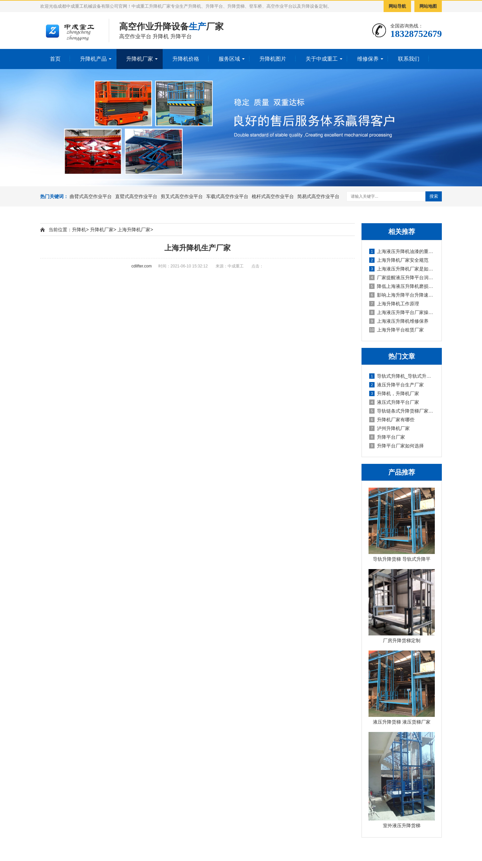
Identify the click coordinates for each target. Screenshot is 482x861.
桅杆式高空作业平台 (273, 196)
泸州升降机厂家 (389, 428)
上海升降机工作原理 (394, 303)
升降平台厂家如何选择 (396, 445)
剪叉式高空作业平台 (182, 196)
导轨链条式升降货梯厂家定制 (402, 411)
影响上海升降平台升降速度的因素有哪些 (402, 295)
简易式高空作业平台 (318, 196)
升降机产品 (93, 59)
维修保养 (368, 59)
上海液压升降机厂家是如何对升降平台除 (402, 268)
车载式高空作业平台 (227, 196)
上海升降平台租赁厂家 (396, 329)
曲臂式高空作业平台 (91, 196)
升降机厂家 (139, 59)
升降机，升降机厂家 (394, 393)
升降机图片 (272, 59)
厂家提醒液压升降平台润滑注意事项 (402, 277)
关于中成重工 (322, 59)
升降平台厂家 (387, 437)
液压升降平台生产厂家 (396, 384)
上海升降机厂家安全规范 (398, 260)
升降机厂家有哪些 (391, 419)
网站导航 (397, 6)
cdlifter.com (142, 266)
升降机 (79, 229)
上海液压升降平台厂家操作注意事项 (402, 312)
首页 (55, 59)
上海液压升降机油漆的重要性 (402, 251)
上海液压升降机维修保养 (398, 321)
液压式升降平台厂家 (394, 402)
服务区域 (229, 59)
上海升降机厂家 (133, 229)
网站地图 (428, 6)
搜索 (433, 196)
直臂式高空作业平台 (136, 196)
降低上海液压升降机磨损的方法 (402, 286)
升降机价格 (185, 59)
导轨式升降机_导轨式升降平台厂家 (402, 376)
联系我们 (408, 59)
